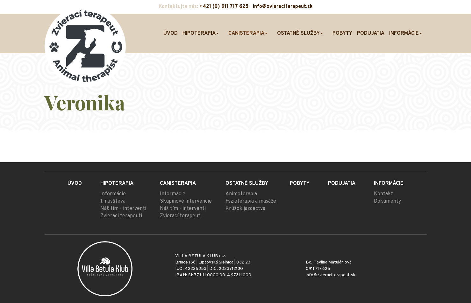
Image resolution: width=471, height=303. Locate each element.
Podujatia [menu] (370, 33)
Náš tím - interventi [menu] (123, 209)
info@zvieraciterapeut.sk (283, 7)
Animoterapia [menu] (241, 194)
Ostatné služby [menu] (300, 33)
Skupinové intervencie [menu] (186, 201)
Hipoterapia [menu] (200, 33)
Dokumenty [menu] (387, 201)
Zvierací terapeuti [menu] (121, 216)
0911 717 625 (318, 268)
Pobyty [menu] (342, 33)
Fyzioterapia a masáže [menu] (250, 201)
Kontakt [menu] (383, 194)
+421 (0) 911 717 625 (223, 7)
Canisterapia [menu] (248, 33)
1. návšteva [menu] (112, 201)
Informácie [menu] (405, 33)
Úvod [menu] (170, 33)
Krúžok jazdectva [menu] (245, 209)
